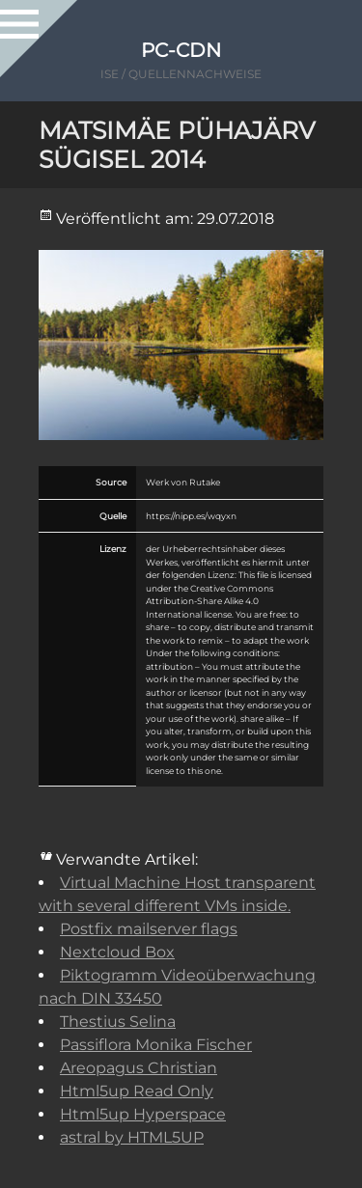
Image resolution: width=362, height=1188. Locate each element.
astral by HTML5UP (132, 1137)
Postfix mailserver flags (148, 929)
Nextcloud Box (117, 952)
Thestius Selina (118, 1021)
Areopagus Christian (138, 1068)
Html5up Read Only (136, 1091)
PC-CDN (181, 50)
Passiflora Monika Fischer (156, 1045)
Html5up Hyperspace (143, 1114)
